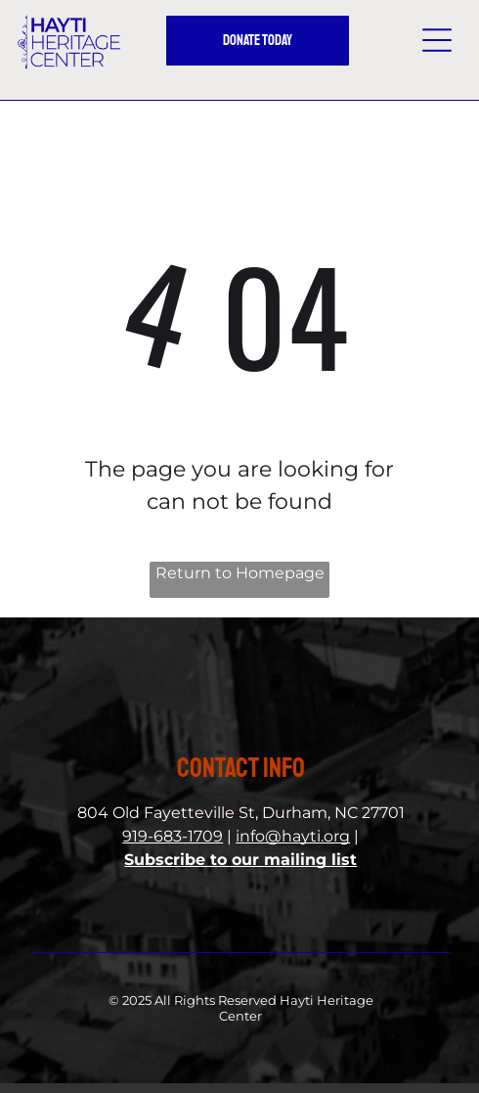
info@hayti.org (293, 836)
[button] (437, 40)
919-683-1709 (172, 836)
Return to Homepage (240, 573)
